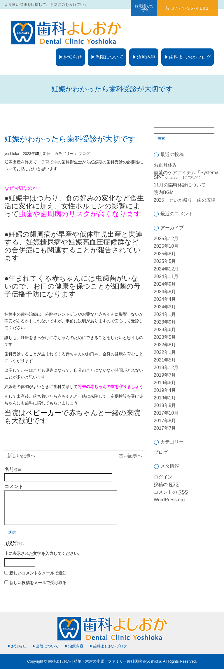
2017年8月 (165, 420)
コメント (13, 486)
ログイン (163, 476)
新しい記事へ (21, 455)
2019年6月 (165, 382)
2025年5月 (165, 261)
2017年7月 (165, 428)
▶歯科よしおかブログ (187, 57)
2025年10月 (166, 246)
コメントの (171, 492)
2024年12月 (166, 268)
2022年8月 (165, 344)
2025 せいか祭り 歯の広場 (185, 200)
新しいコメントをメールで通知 (37, 573)
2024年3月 (165, 306)
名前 (9, 469)
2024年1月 (165, 314)
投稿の (166, 484)
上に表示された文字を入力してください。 (43, 553)
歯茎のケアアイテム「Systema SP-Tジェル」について (186, 175)
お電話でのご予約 (143, 8)
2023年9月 (165, 321)
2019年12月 (166, 367)
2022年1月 (165, 352)
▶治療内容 (143, 57)
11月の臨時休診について (180, 184)
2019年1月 (165, 397)
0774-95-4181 (187, 8)
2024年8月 (165, 291)
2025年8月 (165, 253)
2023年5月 (165, 337)
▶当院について (107, 57)
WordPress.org (169, 499)
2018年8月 (165, 405)
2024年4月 (165, 299)
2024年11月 (166, 276)
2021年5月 (165, 359)
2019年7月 (165, 375)
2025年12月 (166, 238)
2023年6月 (165, 329)
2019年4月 (165, 390)
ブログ (84, 153)
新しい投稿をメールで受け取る (37, 582)
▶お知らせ (70, 57)
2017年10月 (166, 413)
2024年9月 (165, 284)
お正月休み (165, 165)
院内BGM (164, 192)
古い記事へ (130, 455)
